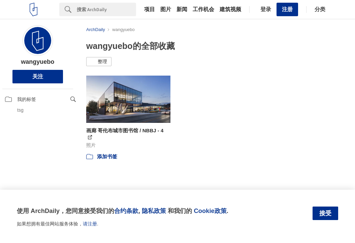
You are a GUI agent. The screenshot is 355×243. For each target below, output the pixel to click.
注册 (287, 9)
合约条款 (126, 210)
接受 (325, 213)
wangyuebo (37, 61)
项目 (149, 9)
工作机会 (203, 9)
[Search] (106, 9)
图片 (165, 9)
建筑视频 (230, 9)
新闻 (181, 9)
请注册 (90, 223)
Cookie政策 (210, 210)
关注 (37, 76)
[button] (98, 61)
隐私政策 (154, 210)
